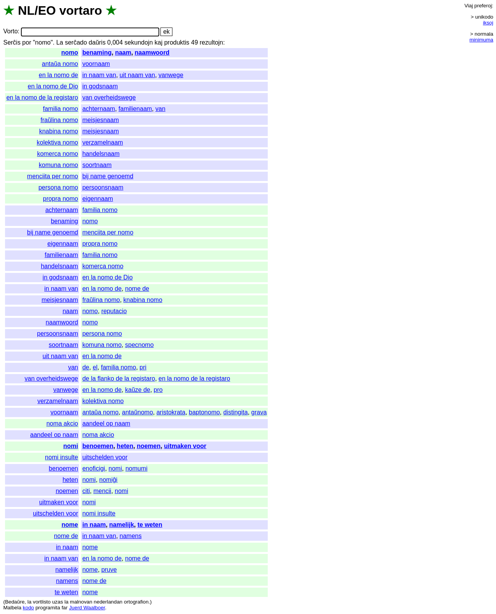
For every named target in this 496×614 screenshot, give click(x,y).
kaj (158, 42)
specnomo (139, 344)
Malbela (12, 608)
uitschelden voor (104, 457)
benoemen (97, 446)
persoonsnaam (102, 187)
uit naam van (137, 75)
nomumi (137, 468)
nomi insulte (61, 457)
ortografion (136, 602)
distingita (235, 412)
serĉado (76, 42)
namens (131, 536)
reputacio (114, 311)
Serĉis (11, 42)
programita (47, 608)
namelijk (121, 524)
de (85, 367)
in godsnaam (100, 86)
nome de (137, 288)
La (59, 42)
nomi (70, 446)
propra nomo (60, 198)
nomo (69, 52)
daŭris (97, 42)
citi (86, 491)
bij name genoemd (107, 176)
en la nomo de (58, 75)
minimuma (481, 40)
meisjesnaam (100, 120)
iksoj (488, 23)
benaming (97, 52)
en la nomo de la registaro (42, 97)
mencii (102, 491)
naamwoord (152, 52)
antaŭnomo (137, 412)
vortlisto (42, 602)
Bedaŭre (14, 602)
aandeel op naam (106, 423)
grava (259, 412)
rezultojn (211, 42)
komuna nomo (58, 165)
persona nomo (58, 187)
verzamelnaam (102, 142)
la (29, 602)
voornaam (96, 63)
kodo (28, 608)
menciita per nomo (52, 176)
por (26, 42)
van (160, 108)
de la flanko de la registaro (118, 378)
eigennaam (97, 198)
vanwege (170, 75)
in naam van (99, 75)
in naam (93, 524)
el (95, 367)
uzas (57, 602)
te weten (150, 524)
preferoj (483, 6)
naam (123, 52)
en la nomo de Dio (53, 86)
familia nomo (60, 108)
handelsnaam (100, 153)
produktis (176, 42)
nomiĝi (108, 479)
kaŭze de (137, 389)
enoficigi (93, 468)
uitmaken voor (185, 446)
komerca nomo (57, 153)
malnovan (81, 602)
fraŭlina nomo (59, 120)
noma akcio (62, 423)
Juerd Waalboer (87, 608)
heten (125, 446)
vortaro (80, 10)
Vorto (10, 31)
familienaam (135, 108)
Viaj (468, 6)
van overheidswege (109, 97)
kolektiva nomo (57, 142)
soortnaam (97, 165)
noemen (148, 446)
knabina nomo (58, 131)
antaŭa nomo (60, 63)
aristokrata (171, 412)
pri (143, 367)
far (65, 608)
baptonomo (204, 412)
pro (158, 389)
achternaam (98, 108)
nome (70, 524)
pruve (109, 569)
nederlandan (108, 602)
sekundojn (138, 42)
